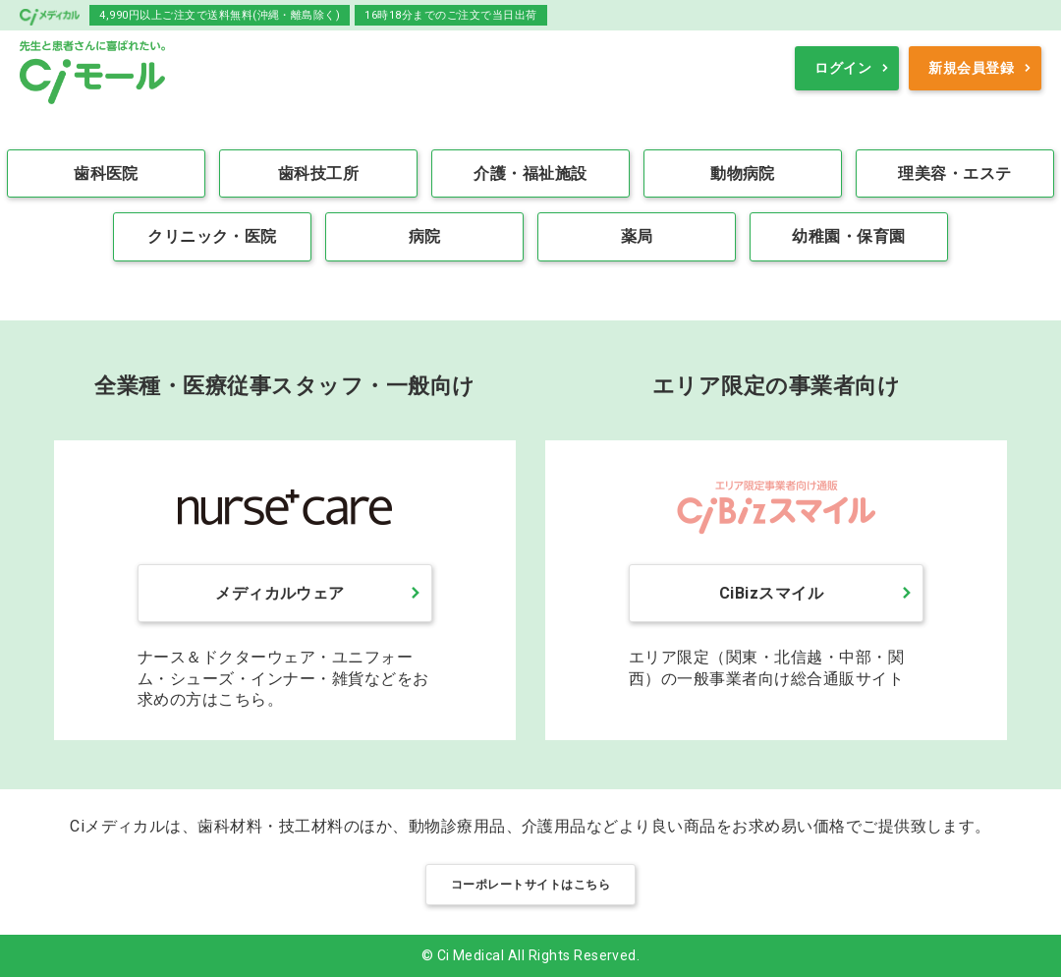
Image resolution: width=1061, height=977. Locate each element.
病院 (425, 236)
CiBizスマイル (771, 593)
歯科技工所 (318, 173)
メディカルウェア (280, 593)
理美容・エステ (954, 173)
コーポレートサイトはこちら (530, 884)
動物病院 (742, 173)
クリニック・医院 (212, 236)
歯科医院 (106, 173)
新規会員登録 (971, 68)
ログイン (842, 68)
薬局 (637, 236)
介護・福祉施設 (530, 173)
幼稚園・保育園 (848, 236)
